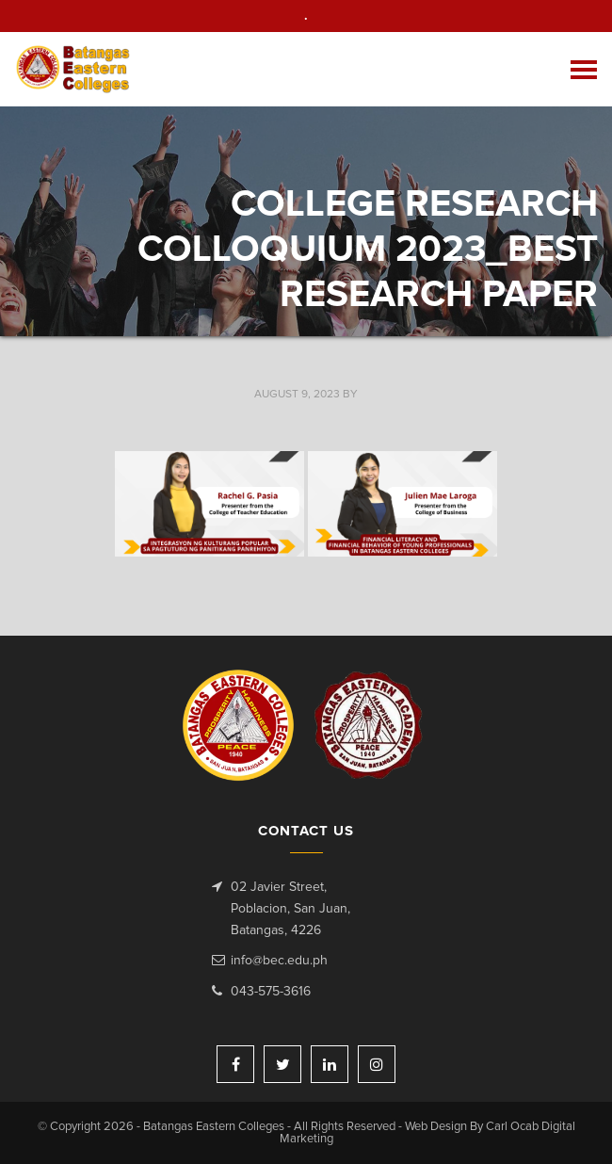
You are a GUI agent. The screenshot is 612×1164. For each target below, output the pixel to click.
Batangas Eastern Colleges (74, 69)
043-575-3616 (271, 991)
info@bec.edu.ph (279, 960)
